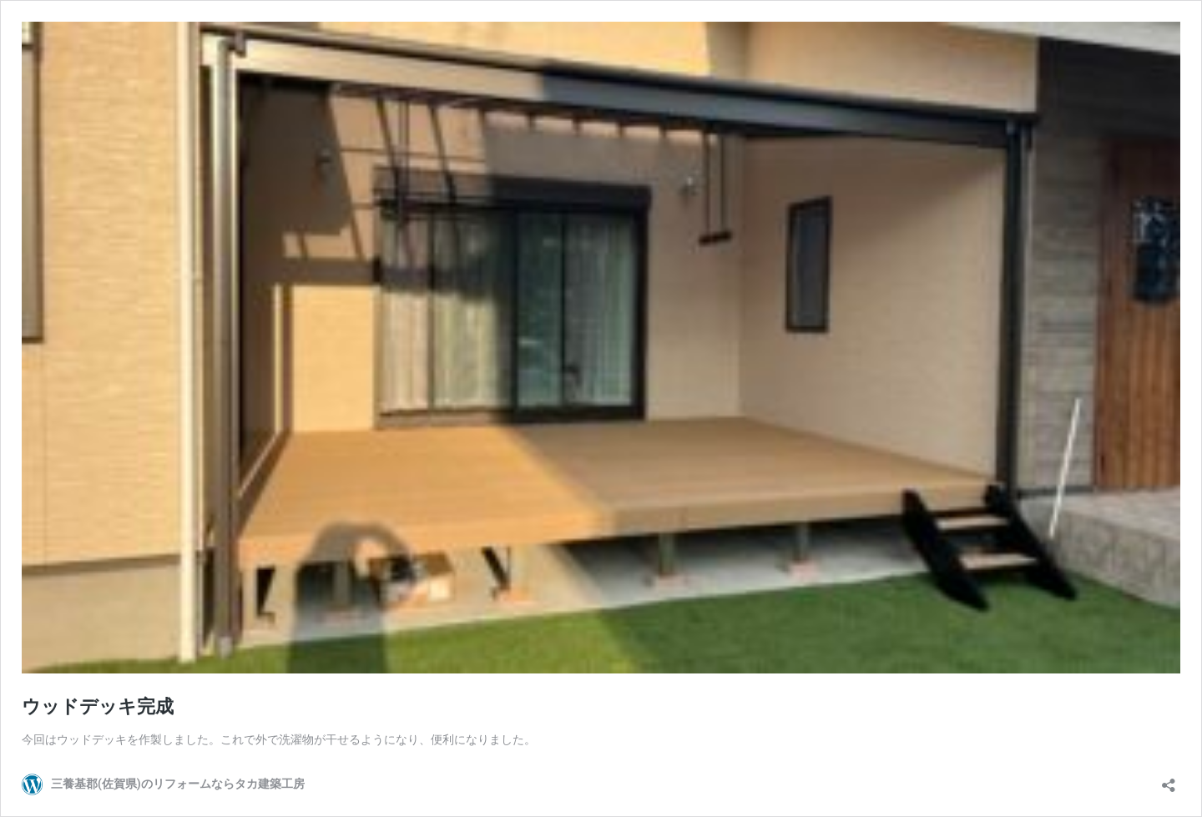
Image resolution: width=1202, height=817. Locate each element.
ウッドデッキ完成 (98, 706)
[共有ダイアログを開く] (1168, 780)
